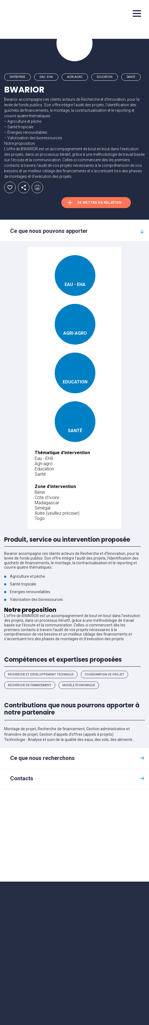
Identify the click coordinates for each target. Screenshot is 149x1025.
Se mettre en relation (99, 203)
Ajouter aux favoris (10, 187)
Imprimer (37, 187)
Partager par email (23, 187)
